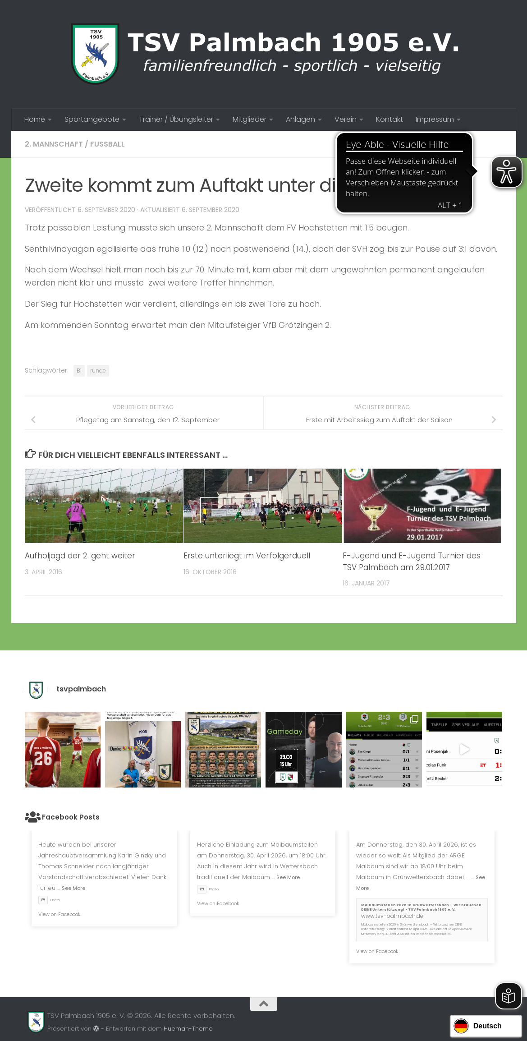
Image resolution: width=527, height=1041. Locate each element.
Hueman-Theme (188, 1028)
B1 (79, 370)
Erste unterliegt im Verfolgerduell (246, 555)
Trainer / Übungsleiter (176, 119)
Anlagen (300, 119)
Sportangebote (91, 119)
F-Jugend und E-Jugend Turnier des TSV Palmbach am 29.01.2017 (412, 561)
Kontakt (389, 119)
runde (98, 370)
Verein (346, 119)
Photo (49, 900)
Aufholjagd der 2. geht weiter (80, 555)
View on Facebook (59, 914)
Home (34, 119)
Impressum (435, 119)
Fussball (107, 144)
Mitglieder (249, 119)
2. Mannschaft (54, 144)
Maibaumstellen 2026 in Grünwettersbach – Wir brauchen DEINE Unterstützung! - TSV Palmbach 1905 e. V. (421, 907)
